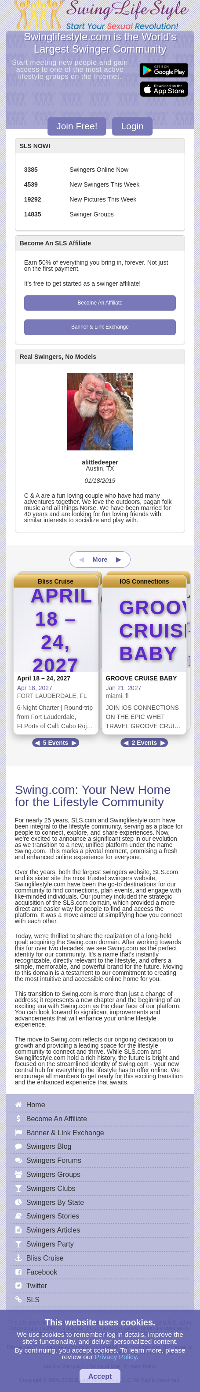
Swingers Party (50, 1244)
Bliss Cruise (55, 581)
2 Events (144, 743)
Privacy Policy (116, 1356)
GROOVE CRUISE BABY (141, 678)
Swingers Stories (53, 1216)
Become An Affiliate (99, 303)
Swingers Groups (53, 1174)
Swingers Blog (49, 1146)
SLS (33, 1299)
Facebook (42, 1272)
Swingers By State (55, 1202)
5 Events (56, 743)
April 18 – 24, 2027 (43, 678)
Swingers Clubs (51, 1188)
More (100, 559)
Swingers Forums (53, 1160)
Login (132, 126)
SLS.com (83, 820)
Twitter (36, 1285)
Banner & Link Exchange (100, 327)
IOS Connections (144, 581)
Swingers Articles (53, 1230)
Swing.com (45, 790)
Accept (100, 1376)
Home (35, 1105)
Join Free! (76, 126)
